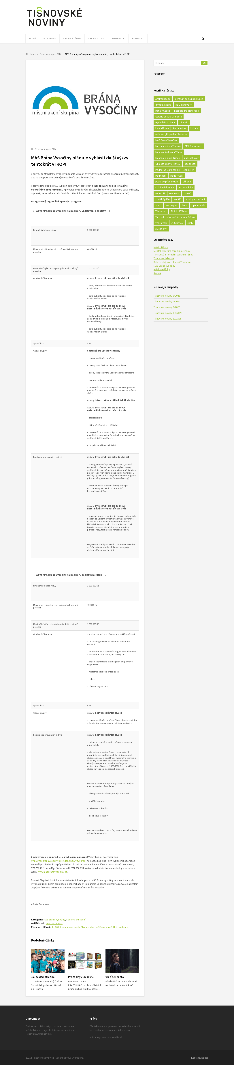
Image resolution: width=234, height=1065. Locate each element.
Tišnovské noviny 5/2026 (167, 295)
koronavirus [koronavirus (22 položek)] (179, 128)
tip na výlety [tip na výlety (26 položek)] (198, 205)
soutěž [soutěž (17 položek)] (177, 199)
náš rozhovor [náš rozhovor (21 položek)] (191, 158)
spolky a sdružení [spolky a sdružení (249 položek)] (195, 199)
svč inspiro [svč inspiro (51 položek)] (172, 205)
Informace (118, 38)
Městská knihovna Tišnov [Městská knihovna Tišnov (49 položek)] (168, 152)
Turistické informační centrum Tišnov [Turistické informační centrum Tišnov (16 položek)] (175, 217)
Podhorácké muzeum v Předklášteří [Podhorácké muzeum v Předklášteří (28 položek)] (174, 169)
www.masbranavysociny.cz (52, 871)
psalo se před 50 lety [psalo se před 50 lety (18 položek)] (166, 181)
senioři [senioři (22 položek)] (187, 193)
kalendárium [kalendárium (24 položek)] (162, 128)
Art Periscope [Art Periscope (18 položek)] (163, 98)
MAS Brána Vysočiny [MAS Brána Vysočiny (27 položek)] (166, 140)
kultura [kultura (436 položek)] (194, 128)
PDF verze (50, 38)
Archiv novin (96, 38)
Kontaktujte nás (199, 1057)
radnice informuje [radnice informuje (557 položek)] (165, 187)
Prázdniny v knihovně (81, 977)
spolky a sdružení (75, 919)
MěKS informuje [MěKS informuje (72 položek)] (193, 146)
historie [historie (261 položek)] (184, 122)
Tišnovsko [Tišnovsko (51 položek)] (160, 211)
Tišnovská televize (164, 258)
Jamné (157, 273)
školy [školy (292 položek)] (190, 223)
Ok (204, 62)
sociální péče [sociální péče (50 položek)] (162, 199)
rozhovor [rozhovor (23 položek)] (174, 193)
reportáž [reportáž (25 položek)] (160, 193)
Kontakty (138, 38)
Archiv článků (72, 38)
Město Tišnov (161, 247)
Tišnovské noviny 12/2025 (167, 318)
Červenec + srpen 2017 (45, 149)
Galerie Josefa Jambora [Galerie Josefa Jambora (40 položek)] (168, 116)
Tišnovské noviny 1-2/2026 (168, 313)
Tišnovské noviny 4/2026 (167, 301)
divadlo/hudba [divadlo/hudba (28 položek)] (163, 104)
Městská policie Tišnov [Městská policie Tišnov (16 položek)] (167, 158)
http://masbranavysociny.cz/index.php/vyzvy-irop (58, 860)
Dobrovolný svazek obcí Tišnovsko (172, 262)
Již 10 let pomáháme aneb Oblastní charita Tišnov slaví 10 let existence (90, 927)
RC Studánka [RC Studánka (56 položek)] (186, 187)
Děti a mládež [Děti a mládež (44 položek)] (162, 110)
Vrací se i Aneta (54, 923)
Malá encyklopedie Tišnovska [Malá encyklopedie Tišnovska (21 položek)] (171, 134)
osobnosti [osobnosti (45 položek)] (190, 163)
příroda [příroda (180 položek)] (187, 181)
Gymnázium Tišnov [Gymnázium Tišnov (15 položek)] (165, 122)
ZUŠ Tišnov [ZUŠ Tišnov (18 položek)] (177, 223)
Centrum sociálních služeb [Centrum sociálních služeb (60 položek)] (189, 98)
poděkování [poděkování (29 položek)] (176, 175)
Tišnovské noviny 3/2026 (167, 307)
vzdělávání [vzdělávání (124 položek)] (161, 223)
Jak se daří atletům (42, 977)
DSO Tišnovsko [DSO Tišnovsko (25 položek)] (184, 104)
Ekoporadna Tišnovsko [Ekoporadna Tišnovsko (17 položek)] (186, 110)
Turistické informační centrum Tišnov (173, 254)
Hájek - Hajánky (162, 269)
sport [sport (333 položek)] (158, 205)
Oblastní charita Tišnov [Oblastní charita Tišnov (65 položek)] (167, 163)
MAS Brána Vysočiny (54, 919)
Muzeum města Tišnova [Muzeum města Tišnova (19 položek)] (168, 146)
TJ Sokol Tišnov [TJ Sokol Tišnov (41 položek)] (179, 211)
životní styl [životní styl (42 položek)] (161, 228)
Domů (32, 38)
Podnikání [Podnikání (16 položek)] (160, 175)
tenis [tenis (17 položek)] (184, 205)
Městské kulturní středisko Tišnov (172, 251)
